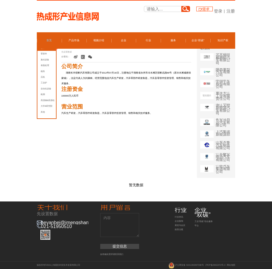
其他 (43, 112)
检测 (43, 94)
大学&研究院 (46, 106)
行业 (148, 40)
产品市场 (74, 40)
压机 (43, 77)
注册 (231, 11)
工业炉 (44, 83)
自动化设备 (46, 89)
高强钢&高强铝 (47, 100)
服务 (173, 40)
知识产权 (223, 40)
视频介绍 (98, 40)
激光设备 (45, 60)
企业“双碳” (198, 40)
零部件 (44, 54)
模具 (43, 71)
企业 (123, 40)
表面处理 (45, 65)
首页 (49, 40)
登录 (218, 11)
